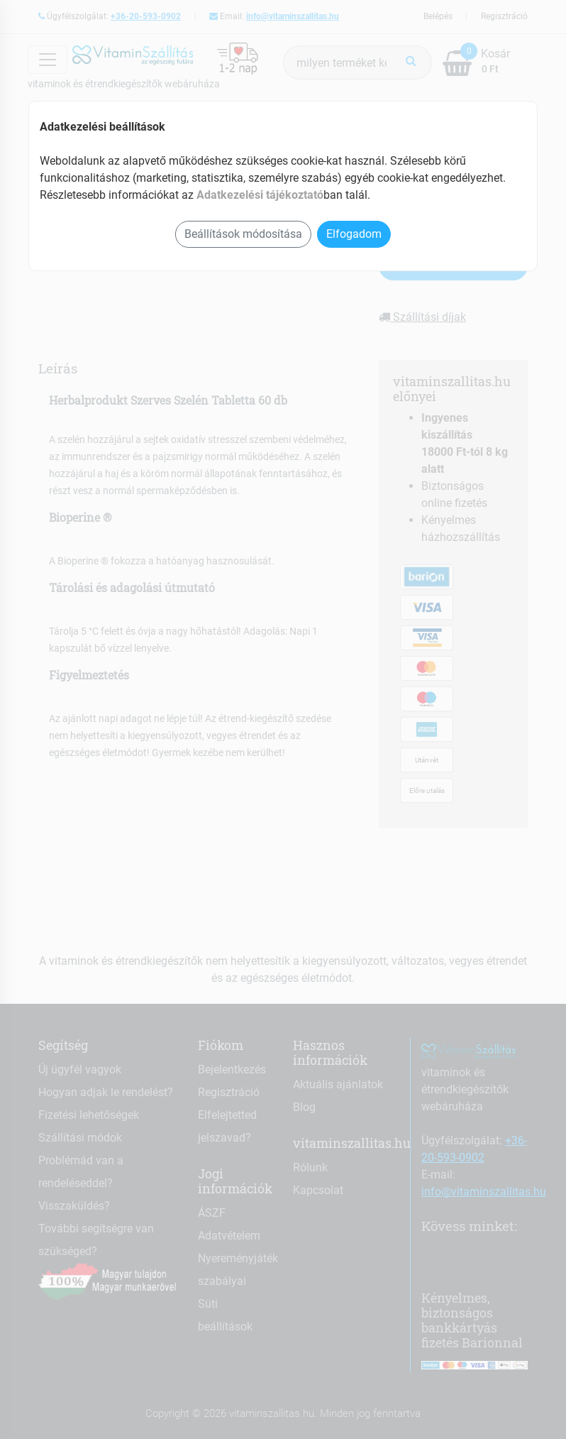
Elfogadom (354, 234)
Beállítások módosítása (243, 234)
